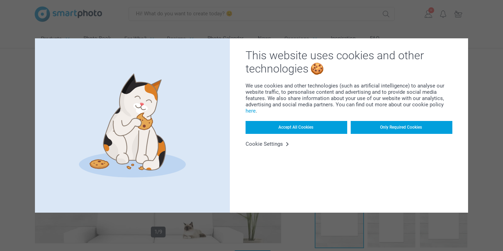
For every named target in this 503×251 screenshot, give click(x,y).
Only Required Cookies (401, 127)
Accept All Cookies (295, 127)
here (251, 111)
